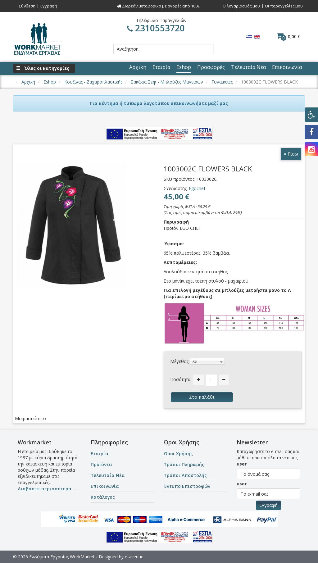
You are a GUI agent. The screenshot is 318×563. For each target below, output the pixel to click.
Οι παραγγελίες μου (284, 6)
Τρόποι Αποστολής (185, 475)
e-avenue (134, 557)
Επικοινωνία (105, 486)
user (242, 464)
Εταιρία (99, 453)
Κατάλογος (103, 497)
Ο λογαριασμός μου (241, 6)
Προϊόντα (101, 464)
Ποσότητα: (180, 379)
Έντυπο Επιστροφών (187, 486)
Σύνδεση (27, 6)
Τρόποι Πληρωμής (184, 464)
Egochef (197, 188)
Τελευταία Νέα (108, 475)
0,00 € (288, 36)
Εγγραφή (48, 6)
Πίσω (291, 154)
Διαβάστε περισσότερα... (46, 489)
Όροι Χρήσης (178, 453)
